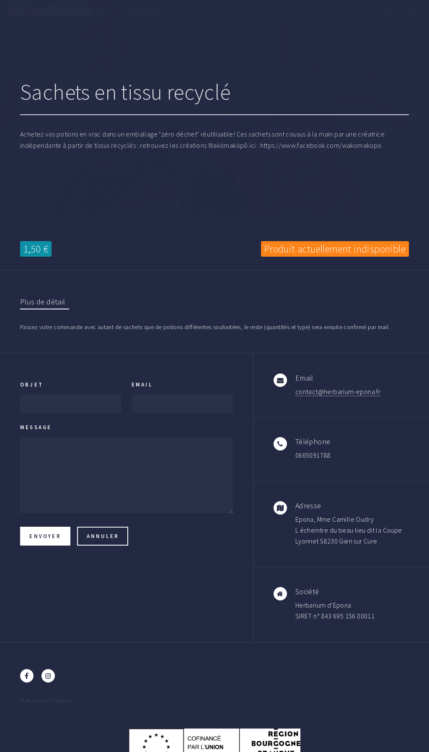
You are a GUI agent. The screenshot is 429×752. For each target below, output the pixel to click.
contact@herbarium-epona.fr (337, 391)
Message (36, 427)
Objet (31, 384)
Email (142, 384)
